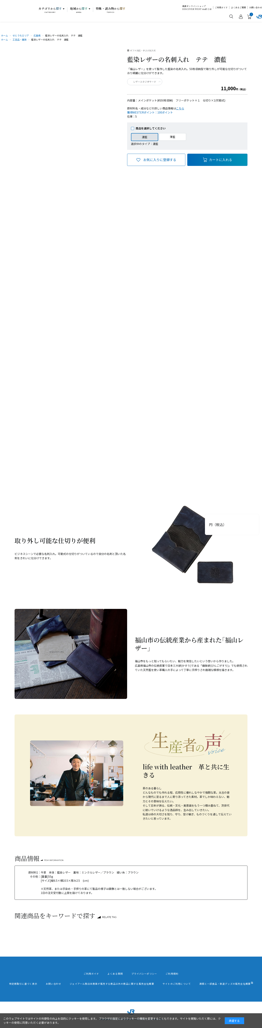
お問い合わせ (255, 7)
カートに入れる (220, 159)
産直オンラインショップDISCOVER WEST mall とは (197, 7)
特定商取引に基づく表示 (23, 983)
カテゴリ (50, 10)
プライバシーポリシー (144, 973)
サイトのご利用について (177, 983)
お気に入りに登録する (159, 159)
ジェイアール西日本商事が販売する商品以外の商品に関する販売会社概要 (112, 983)
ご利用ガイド (221, 7)
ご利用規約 (172, 973)
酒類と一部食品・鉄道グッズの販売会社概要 (225, 983)
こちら (180, 108)
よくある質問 (115, 973)
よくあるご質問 (238, 7)
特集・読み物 (111, 10)
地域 (79, 10)
